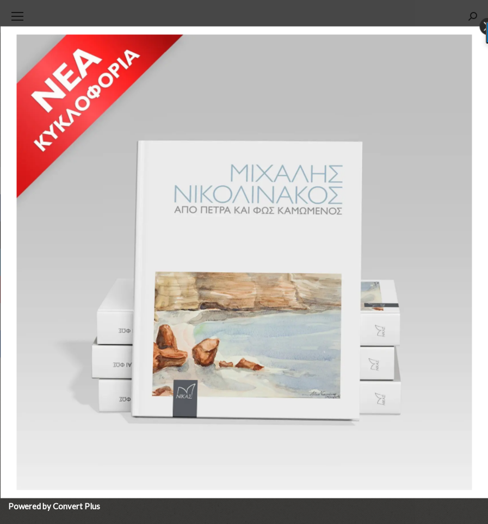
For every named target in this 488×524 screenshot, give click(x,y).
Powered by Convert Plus (54, 506)
